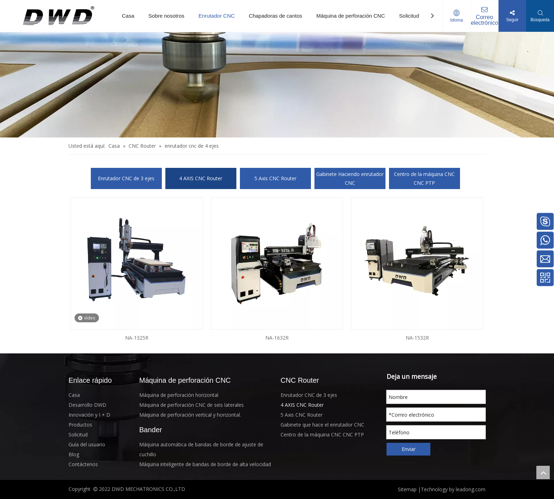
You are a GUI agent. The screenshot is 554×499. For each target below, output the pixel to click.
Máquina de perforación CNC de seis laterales (191, 404)
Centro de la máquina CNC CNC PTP (424, 178)
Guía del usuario (87, 444)
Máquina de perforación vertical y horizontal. (190, 414)
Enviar (409, 449)
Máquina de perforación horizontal (178, 395)
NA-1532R (417, 337)
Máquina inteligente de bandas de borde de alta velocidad (205, 464)
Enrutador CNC (217, 16)
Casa (128, 16)
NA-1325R (136, 337)
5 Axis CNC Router (275, 178)
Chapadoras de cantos (275, 16)
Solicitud (409, 16)
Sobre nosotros (166, 16)
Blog (74, 454)
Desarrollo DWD (87, 404)
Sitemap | (409, 489)
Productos (80, 424)
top (543, 472)
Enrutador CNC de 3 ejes (126, 178)
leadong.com (469, 489)
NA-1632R (277, 337)
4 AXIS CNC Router (200, 178)
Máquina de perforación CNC (350, 16)
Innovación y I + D (89, 414)
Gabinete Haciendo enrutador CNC (350, 178)
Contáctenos (83, 464)
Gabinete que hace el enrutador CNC (322, 424)
